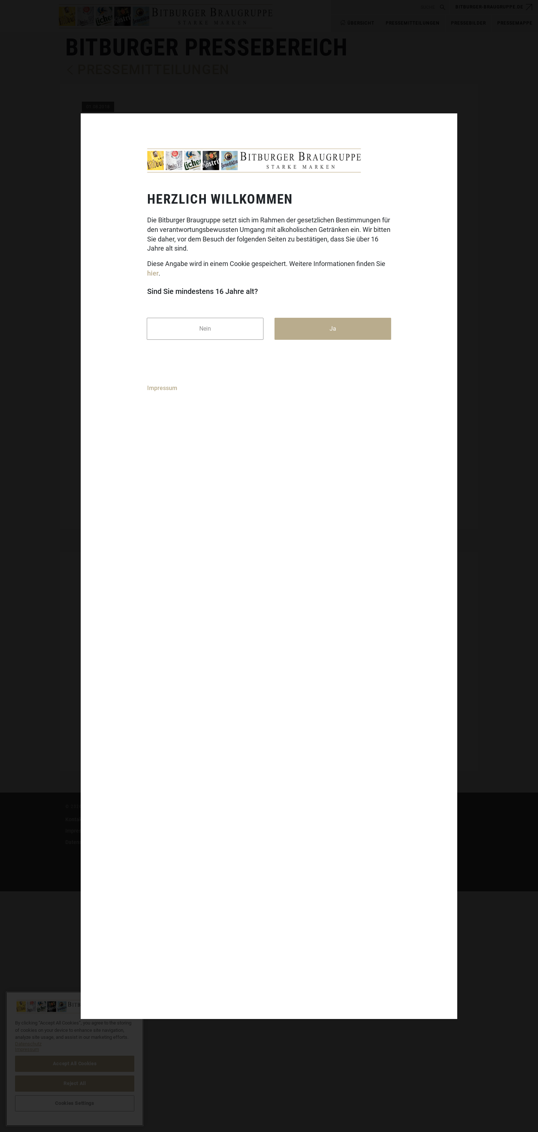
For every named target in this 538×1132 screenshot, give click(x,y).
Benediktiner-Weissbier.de (236, 1106)
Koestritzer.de (221, 1083)
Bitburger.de (219, 1060)
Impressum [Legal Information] (27, 1049)
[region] (74, 1058)
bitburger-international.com (377, 1071)
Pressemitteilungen (153, 69)
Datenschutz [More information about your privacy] (28, 1044)
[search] (384, 7)
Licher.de (215, 1094)
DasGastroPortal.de (367, 1060)
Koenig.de (217, 1071)
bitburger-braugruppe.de (489, 7)
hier (153, 273)
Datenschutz (80, 1083)
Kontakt (74, 1060)
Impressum (162, 388)
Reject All (74, 1083)
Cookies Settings (363, 1083)
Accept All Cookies (75, 1063)
